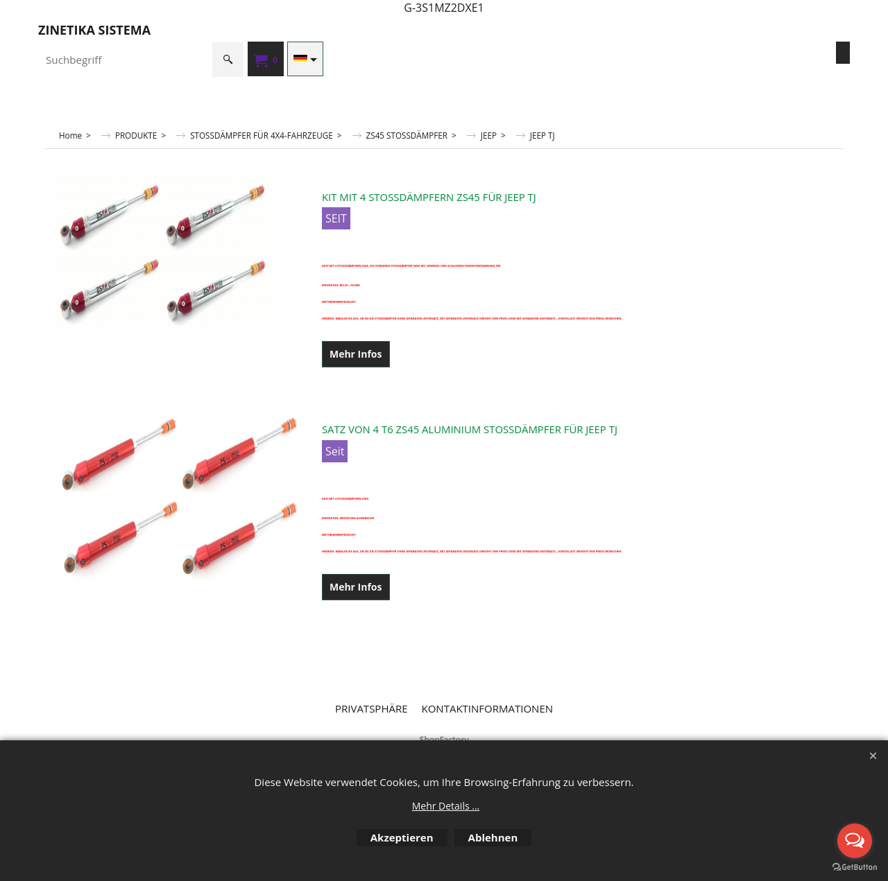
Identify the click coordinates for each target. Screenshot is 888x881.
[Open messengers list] (854, 840)
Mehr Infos (356, 353)
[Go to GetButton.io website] (854, 867)
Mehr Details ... (446, 805)
